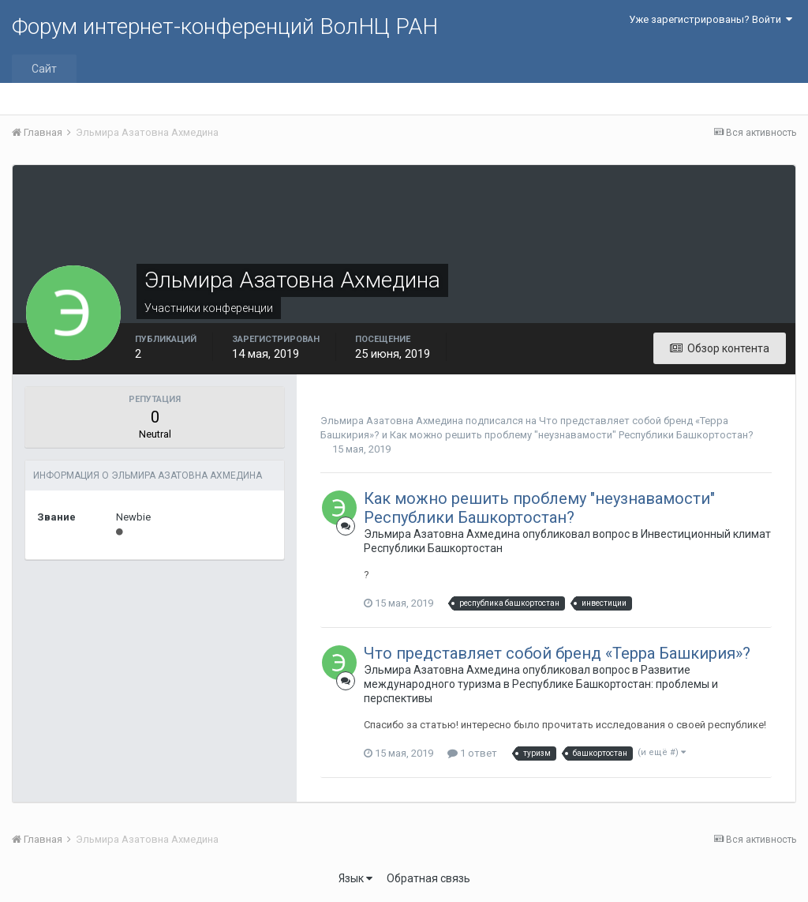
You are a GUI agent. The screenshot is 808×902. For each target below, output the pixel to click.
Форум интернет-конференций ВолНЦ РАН (225, 26)
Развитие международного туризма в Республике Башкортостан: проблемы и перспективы (541, 684)
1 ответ (472, 753)
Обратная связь (428, 878)
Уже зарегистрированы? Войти (710, 19)
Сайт (44, 68)
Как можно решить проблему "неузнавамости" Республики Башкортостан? (572, 435)
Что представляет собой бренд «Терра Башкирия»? (557, 653)
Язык (355, 878)
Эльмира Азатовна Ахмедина (391, 421)
